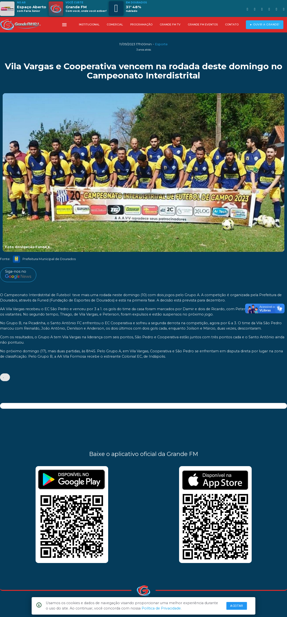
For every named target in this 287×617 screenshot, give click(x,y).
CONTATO (232, 24)
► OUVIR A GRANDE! (264, 24)
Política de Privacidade (161, 608)
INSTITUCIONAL (89, 24)
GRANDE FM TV (170, 24)
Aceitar (236, 606)
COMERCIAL (115, 24)
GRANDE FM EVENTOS (203, 24)
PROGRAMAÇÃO (141, 24)
